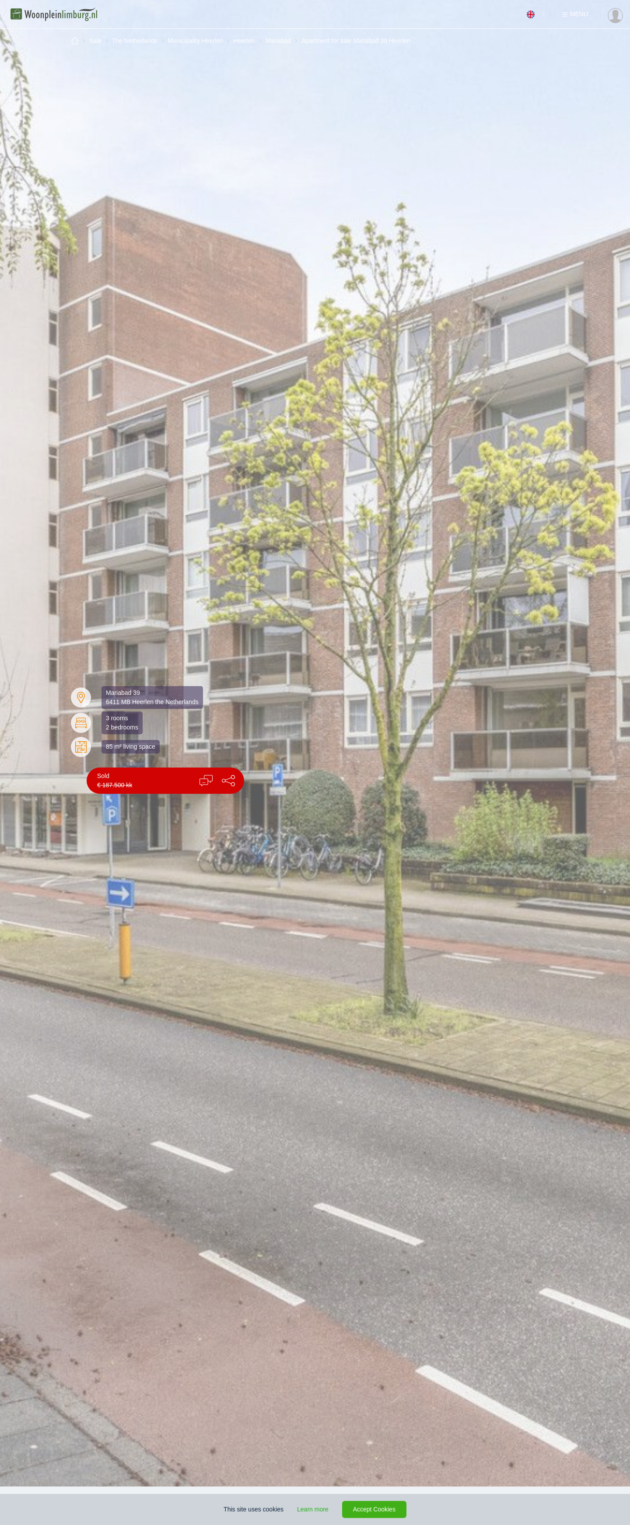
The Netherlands (135, 40)
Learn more (313, 1509)
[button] (228, 780)
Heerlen (244, 40)
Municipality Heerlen (195, 40)
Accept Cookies (374, 1509)
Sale (95, 40)
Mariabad (278, 40)
